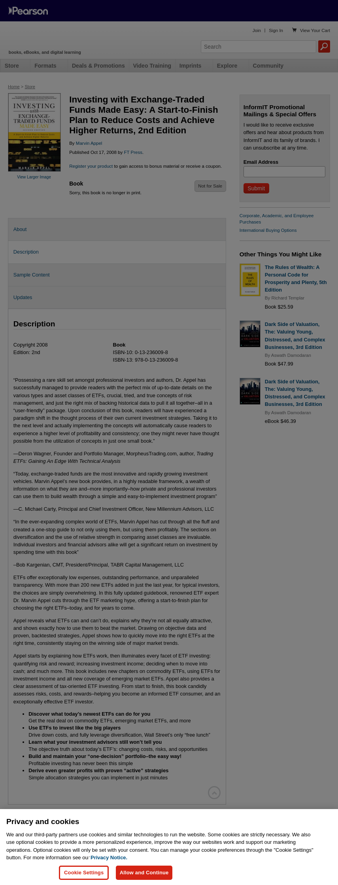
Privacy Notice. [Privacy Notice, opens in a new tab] (109, 871)
